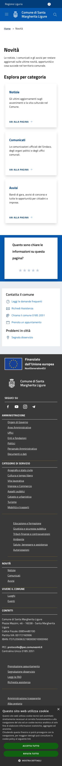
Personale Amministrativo (22, 449)
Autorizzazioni (21, 550)
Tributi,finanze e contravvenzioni (31, 534)
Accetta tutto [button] (31, 745)
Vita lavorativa (16, 481)
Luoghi (11, 596)
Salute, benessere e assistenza (30, 545)
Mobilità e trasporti (18, 507)
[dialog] (31, 736)
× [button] (58, 709)
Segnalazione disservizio (21, 672)
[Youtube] (16, 406)
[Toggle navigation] (7, 14)
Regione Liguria (13, 4)
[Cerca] (55, 15)
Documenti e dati (17, 454)
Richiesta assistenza (19, 682)
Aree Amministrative (19, 427)
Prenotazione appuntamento (24, 666)
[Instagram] (25, 406)
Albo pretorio (15, 704)
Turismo (12, 502)
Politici (11, 443)
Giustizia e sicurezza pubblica (29, 529)
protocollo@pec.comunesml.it (25, 647)
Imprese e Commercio (20, 486)
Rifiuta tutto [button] (31, 753)
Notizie (12, 570)
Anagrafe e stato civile (20, 470)
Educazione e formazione (27, 523)
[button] (31, 760)
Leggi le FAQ (14, 677)
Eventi (11, 601)
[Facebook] (8, 406)
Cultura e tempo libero (20, 475)
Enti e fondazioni (17, 438)
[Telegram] (33, 406)
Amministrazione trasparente (24, 698)
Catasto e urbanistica (19, 497)
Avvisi (11, 581)
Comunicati (14, 575)
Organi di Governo (18, 422)
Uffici (10, 433)
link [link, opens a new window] (29, 739)
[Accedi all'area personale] (49, 4)
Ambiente (18, 539)
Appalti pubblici (16, 491)
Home (7, 28)
